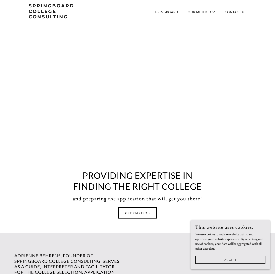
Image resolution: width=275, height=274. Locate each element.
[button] (200, 12)
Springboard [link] (165, 12)
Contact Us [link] (235, 12)
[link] (67, 17)
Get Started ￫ (137, 213)
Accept (230, 268)
